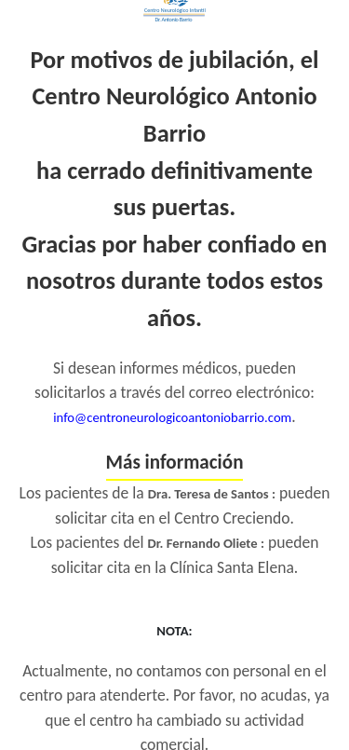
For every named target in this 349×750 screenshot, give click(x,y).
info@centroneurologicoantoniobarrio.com (172, 417)
